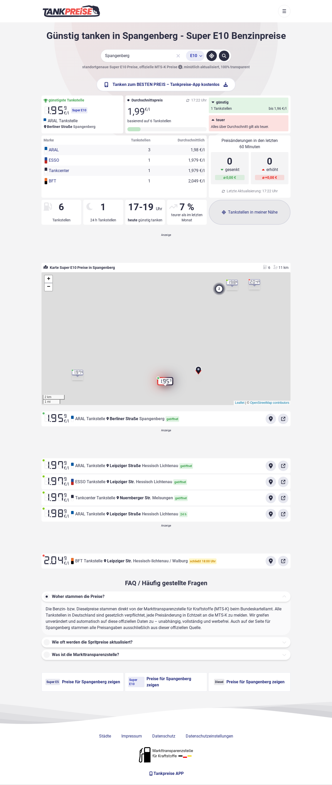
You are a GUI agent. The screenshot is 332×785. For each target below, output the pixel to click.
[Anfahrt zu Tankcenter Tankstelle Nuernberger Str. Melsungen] (271, 498)
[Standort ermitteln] (211, 56)
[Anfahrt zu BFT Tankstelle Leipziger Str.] (271, 561)
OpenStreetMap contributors (269, 403)
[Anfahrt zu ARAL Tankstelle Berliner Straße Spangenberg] (271, 419)
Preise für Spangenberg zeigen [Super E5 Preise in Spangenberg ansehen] (82, 682)
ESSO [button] (54, 160)
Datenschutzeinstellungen (209, 736)
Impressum (131, 736)
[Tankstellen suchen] (224, 56)
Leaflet (239, 403)
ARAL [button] (54, 149)
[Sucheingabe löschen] (178, 56)
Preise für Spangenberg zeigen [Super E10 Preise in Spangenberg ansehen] (159, 681)
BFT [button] (52, 181)
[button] (198, 371)
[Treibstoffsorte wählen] (195, 56)
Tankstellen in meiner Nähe (250, 212)
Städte (105, 736)
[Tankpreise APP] (166, 773)
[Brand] (71, 11)
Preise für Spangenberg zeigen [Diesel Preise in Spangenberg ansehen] (249, 682)
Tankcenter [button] (59, 170)
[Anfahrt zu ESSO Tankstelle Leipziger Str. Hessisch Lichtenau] (271, 482)
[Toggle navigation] (284, 11)
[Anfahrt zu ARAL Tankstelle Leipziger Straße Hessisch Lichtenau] (271, 466)
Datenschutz (163, 736)
